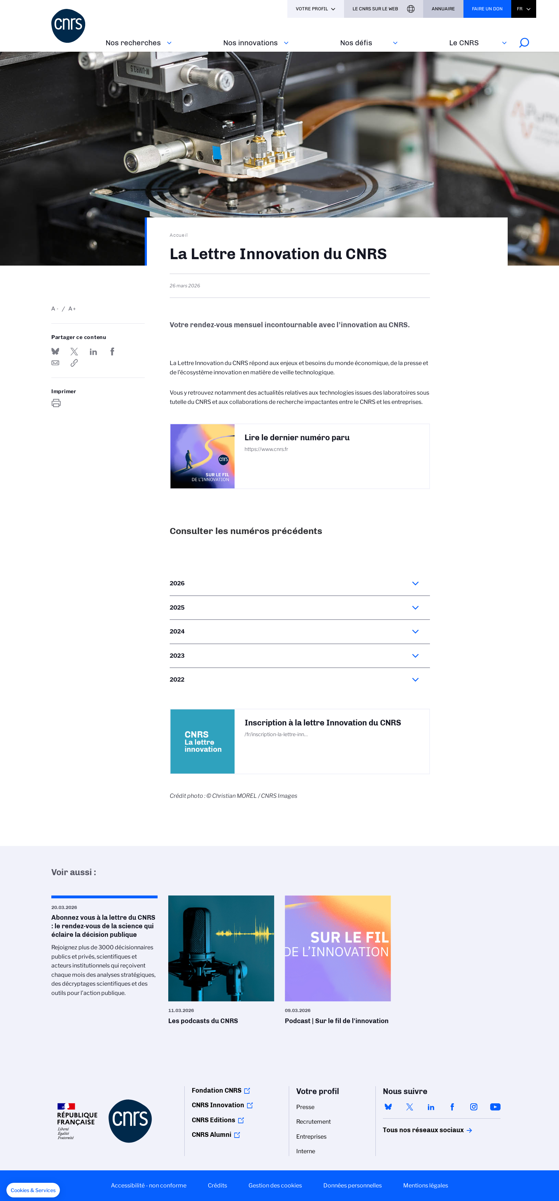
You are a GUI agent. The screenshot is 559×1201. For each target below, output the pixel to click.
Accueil (179, 235)
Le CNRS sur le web (375, 8)
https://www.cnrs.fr (266, 449)
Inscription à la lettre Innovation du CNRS (323, 723)
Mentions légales (425, 1185)
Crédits (217, 1185)
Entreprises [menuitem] (311, 1136)
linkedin (431, 1107)
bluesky (388, 1107)
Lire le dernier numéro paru (297, 437)
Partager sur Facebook (112, 351)
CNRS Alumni (211, 1135)
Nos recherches (133, 42)
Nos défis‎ (356, 42)
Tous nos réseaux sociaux (411, 1130)
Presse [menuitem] (305, 1107)
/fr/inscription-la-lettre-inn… (276, 734)
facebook (452, 1107)
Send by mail (55, 363)
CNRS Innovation (218, 1105)
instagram (473, 1107)
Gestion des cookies (275, 1185)
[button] (33, 1190)
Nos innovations (250, 42)
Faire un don (487, 8)
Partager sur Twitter (74, 351)
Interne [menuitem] (305, 1151)
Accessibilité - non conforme (148, 1185)
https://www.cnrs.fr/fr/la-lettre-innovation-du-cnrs (74, 363)
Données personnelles (352, 1185)
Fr (520, 8)
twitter (409, 1107)
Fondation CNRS (216, 1090)
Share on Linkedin (93, 351)
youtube (495, 1107)
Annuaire (443, 8)
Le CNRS (464, 42)
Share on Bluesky (55, 351)
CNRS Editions (213, 1120)
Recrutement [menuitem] (313, 1121)
